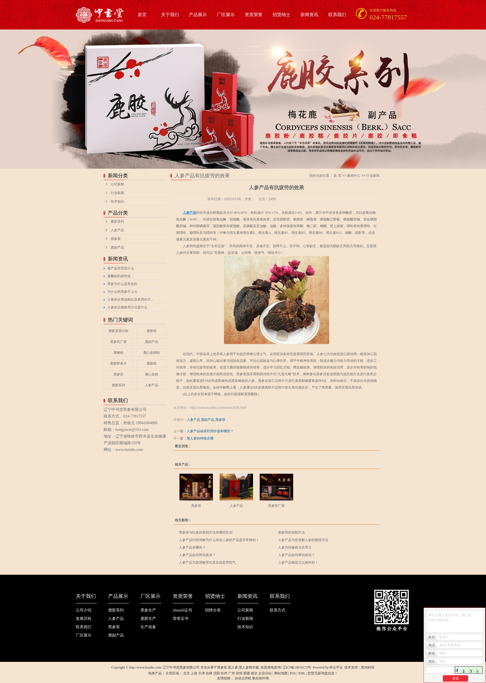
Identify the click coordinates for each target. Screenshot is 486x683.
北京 (186, 673)
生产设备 (148, 627)
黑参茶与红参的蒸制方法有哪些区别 (205, 532)
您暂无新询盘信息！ (323, 673)
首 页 (337, 176)
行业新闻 (117, 193)
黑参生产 (148, 610)
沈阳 (216, 673)
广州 (231, 673)
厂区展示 (226, 14)
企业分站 (265, 673)
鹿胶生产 (148, 618)
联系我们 (337, 14)
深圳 (239, 673)
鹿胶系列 (117, 221)
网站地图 (281, 673)
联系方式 (277, 610)
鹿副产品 (117, 247)
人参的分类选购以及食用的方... (130, 299)
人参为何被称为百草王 (295, 547)
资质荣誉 (254, 14)
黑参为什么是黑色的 (122, 284)
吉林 (209, 673)
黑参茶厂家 (118, 342)
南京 (254, 673)
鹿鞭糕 (118, 353)
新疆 (246, 673)
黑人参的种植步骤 (200, 438)
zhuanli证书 (182, 610)
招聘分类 (213, 610)
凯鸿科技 (368, 667)
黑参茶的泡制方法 (291, 532)
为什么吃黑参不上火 (122, 292)
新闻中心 (353, 176)
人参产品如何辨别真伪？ (197, 555)
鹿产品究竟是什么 (120, 268)
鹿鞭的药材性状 (119, 276)
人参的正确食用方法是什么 (127, 307)
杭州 (224, 673)
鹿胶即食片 (118, 363)
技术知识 (117, 201)
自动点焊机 (243, 678)
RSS (293, 673)
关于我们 (170, 14)
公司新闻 (117, 184)
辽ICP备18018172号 (297, 667)
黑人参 (233, 667)
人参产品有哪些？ (192, 547)
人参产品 (117, 230)
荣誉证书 (180, 618)
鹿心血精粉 (151, 353)
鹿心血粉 (151, 374)
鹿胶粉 (152, 331)
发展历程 (83, 618)
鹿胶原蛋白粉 (118, 331)
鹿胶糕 (152, 363)
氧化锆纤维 (260, 678)
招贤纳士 (281, 14)
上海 (194, 673)
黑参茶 (116, 239)
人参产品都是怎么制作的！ (298, 562)
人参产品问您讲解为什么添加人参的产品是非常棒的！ (219, 540)
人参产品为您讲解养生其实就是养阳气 (207, 562)
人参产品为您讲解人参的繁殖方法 (303, 540)
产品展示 (198, 14)
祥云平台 (336, 667)
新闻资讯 (309, 14)
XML (301, 673)
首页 (142, 14)
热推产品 (155, 673)
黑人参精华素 (249, 667)
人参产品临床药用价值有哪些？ (210, 431)
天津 (201, 673)
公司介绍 (83, 610)
